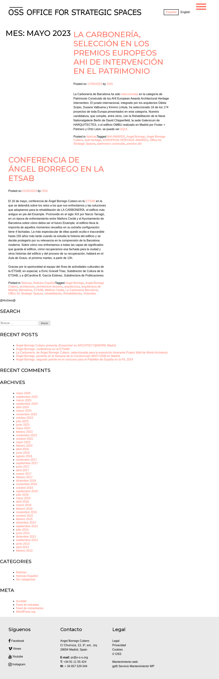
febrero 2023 (24, 431)
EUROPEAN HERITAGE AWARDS (125, 140)
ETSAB (38, 290)
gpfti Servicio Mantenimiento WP (133, 666)
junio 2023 (23, 424)
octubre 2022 (24, 438)
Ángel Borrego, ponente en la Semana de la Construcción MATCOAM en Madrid (68, 356)
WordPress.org (25, 611)
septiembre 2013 (27, 540)
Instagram (17, 664)
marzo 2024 (24, 410)
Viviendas (89, 293)
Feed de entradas (27, 604)
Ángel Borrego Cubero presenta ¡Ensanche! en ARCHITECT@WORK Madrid (66, 345)
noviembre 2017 (26, 459)
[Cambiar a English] (185, 12)
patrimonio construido (111, 143)
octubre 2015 (24, 515)
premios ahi (134, 143)
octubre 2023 (24, 417)
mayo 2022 (23, 442)
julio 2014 (22, 529)
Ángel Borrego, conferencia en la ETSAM (42, 349)
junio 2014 (23, 533)
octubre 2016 (24, 487)
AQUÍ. (124, 129)
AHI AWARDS (116, 136)
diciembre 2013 (26, 536)
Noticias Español (44, 282)
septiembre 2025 (27, 396)
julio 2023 (22, 421)
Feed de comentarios (29, 608)
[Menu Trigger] (201, 6)
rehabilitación (53, 293)
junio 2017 (23, 466)
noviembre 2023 (26, 414)
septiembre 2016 (27, 491)
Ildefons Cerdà (54, 290)
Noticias (91, 136)
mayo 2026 (23, 393)
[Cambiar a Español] (171, 12)
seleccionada (129, 94)
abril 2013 (22, 547)
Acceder (21, 601)
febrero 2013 (24, 550)
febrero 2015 (24, 519)
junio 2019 (23, 452)
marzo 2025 (24, 400)
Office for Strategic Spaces (25, 293)
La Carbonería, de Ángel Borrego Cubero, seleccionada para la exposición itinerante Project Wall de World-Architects (92, 352)
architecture (27, 286)
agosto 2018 (24, 456)
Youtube (15, 656)
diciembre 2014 (26, 522)
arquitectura (72, 286)
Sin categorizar (26, 579)
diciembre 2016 (26, 480)
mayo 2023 (23, 428)
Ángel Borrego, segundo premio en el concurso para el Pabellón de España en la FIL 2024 (74, 359)
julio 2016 (22, 494)
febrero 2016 (24, 508)
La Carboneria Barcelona (81, 290)
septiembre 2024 (27, 403)
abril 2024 (22, 407)
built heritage (93, 140)
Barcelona (25, 290)
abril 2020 (22, 449)
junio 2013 (23, 543)
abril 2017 (22, 470)
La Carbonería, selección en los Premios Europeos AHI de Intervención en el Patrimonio (118, 53)
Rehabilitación (72, 293)
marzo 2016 (24, 505)
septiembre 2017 (27, 463)
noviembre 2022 (26, 435)
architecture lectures (49, 286)
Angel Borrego (136, 136)
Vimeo (14, 648)
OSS (110, 83)
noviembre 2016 (26, 484)
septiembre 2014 (27, 526)
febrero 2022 (24, 445)
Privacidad (119, 645)
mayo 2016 (23, 498)
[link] (90, 201)
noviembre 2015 (26, 512)
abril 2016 (22, 501)
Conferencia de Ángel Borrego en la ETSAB (56, 169)
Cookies (117, 649)
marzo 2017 (24, 473)
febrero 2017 (24, 477)
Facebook (16, 640)
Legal (116, 640)
